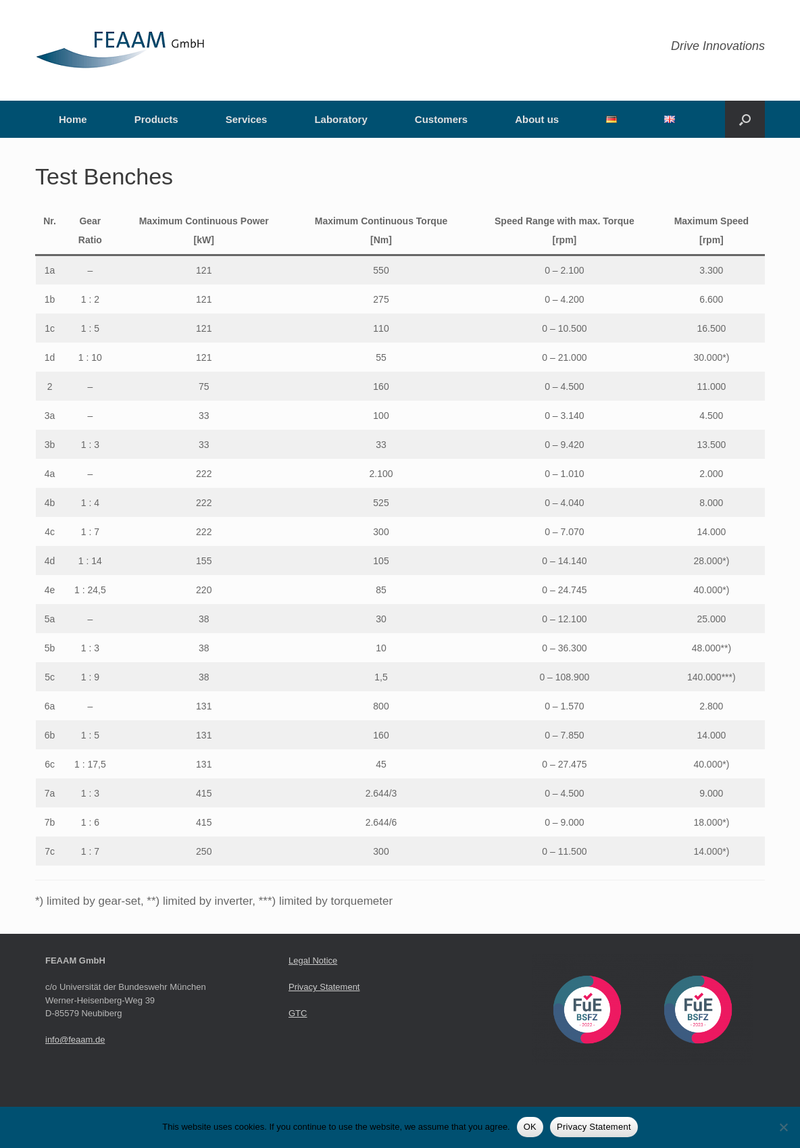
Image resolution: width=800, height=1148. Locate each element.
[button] (745, 119)
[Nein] (783, 1127)
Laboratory (340, 119)
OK (530, 1127)
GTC (298, 1013)
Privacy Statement (324, 987)
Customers (441, 119)
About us (537, 119)
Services (247, 119)
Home (73, 119)
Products (156, 119)
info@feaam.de (75, 1039)
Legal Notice (313, 960)
